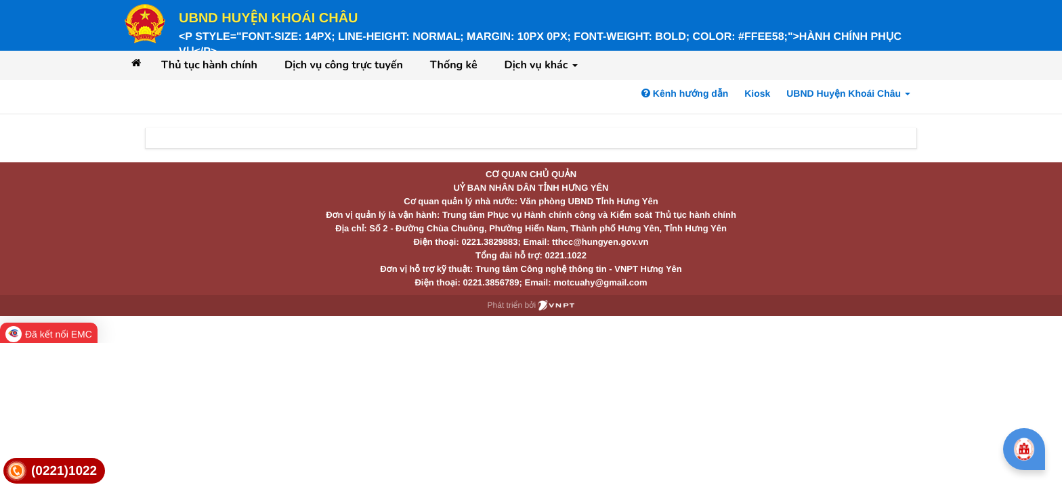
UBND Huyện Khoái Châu (268, 18)
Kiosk (757, 93)
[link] (54, 471)
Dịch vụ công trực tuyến (343, 64)
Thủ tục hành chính (209, 64)
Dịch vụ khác (541, 64)
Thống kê (453, 64)
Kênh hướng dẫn (684, 93)
